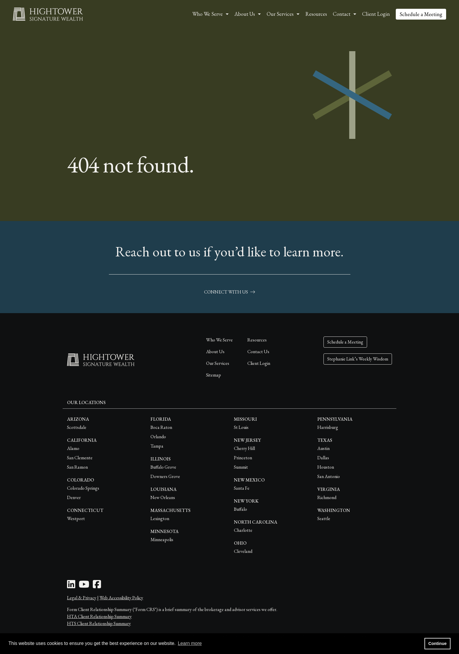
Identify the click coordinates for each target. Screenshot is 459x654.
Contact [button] (341, 14)
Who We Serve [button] (207, 14)
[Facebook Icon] (97, 586)
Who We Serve (219, 340)
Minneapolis (161, 539)
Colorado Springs (83, 488)
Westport (76, 518)
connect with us (229, 292)
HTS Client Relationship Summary (99, 623)
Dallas (323, 458)
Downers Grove (165, 476)
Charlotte (243, 530)
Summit (241, 467)
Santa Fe (241, 488)
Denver (74, 497)
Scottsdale (76, 427)
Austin (323, 448)
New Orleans (162, 497)
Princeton (243, 458)
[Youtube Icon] (84, 586)
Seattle (323, 518)
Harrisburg (327, 427)
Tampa (156, 446)
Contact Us (258, 351)
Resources (316, 14)
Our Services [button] (280, 14)
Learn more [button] (190, 643)
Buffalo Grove (163, 467)
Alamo (73, 448)
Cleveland (243, 551)
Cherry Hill (244, 448)
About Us (215, 351)
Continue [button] (437, 643)
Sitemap (213, 375)
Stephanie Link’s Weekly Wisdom (357, 359)
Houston (325, 467)
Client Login (376, 14)
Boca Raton (161, 427)
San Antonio (328, 476)
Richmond (326, 497)
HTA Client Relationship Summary (99, 616)
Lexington (159, 518)
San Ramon (77, 467)
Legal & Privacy (81, 598)
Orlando (158, 437)
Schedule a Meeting (421, 14)
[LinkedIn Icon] (71, 586)
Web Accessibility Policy (121, 598)
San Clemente (80, 458)
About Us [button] (244, 14)
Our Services (217, 363)
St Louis (241, 427)
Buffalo (240, 509)
